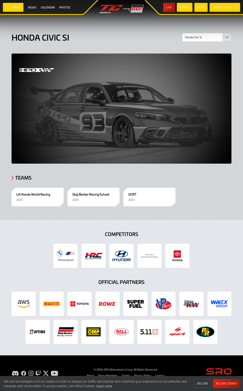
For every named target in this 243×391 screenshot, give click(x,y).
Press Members (107, 375)
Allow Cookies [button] (226, 383)
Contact (160, 375)
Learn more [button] (104, 386)
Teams (126, 375)
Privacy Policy (142, 375)
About (90, 375)
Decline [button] (202, 383)
